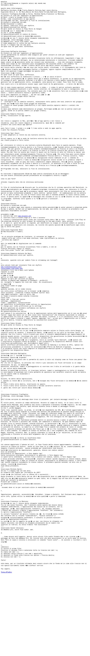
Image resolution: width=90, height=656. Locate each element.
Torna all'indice (6, 653)
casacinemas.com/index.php (12, 307)
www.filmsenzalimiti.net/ (11, 305)
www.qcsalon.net (24, 245)
